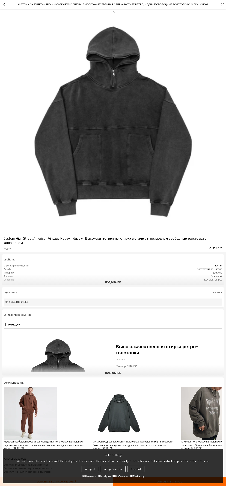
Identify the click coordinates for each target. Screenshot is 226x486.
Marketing (137, 476)
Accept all (90, 469)
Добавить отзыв (18, 302)
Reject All (136, 469)
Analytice (104, 476)
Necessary (89, 476)
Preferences (120, 476)
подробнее (113, 282)
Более (216, 292)
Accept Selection (113, 469)
